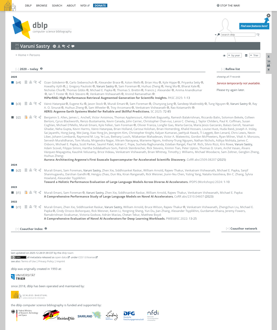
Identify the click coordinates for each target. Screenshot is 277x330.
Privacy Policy (46, 261)
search (57, 5)
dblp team (67, 253)
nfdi (83, 5)
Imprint (60, 261)
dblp (28, 5)
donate (100, 5)
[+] (228, 228)
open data (61, 257)
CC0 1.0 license (86, 257)
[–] (223, 69)
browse (41, 5)
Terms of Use (28, 261)
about (71, 5)
